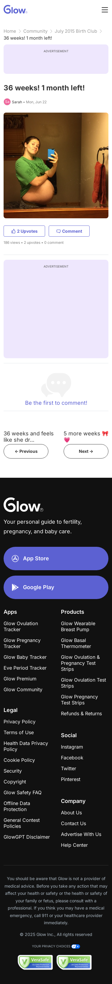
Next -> (86, 451)
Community (35, 31)
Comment (69, 231)
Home (10, 31)
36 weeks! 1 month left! (28, 38)
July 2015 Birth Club (76, 31)
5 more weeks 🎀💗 (86, 436)
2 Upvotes (24, 231)
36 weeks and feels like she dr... (29, 436)
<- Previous (26, 451)
